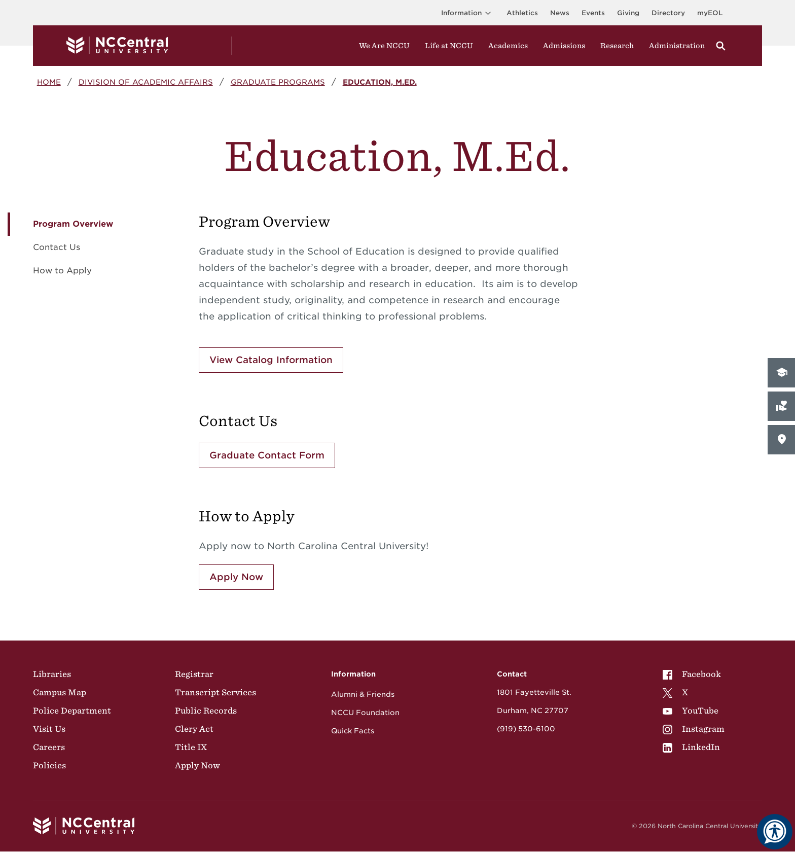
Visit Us (49, 728)
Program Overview (73, 224)
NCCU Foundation (365, 712)
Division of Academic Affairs (146, 82)
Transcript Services (215, 692)
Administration (677, 46)
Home (49, 82)
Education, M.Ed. (380, 82)
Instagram (694, 728)
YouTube (690, 710)
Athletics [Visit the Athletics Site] (522, 13)
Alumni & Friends (362, 694)
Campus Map (59, 692)
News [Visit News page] (559, 13)
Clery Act (194, 728)
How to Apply (62, 270)
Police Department (72, 710)
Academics (508, 46)
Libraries (52, 674)
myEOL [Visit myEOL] (709, 13)
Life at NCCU (449, 46)
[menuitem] (694, 674)
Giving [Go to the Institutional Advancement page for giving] (628, 13)
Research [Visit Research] (617, 46)
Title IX (191, 747)
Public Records (206, 710)
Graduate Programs (278, 82)
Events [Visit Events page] (593, 13)
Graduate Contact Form (266, 455)
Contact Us (56, 247)
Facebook (692, 674)
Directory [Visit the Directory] (668, 13)
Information (467, 13)
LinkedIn (691, 747)
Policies (49, 765)
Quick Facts (352, 731)
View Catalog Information (271, 359)
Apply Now (236, 577)
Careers (49, 747)
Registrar (194, 674)
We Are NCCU (384, 46)
